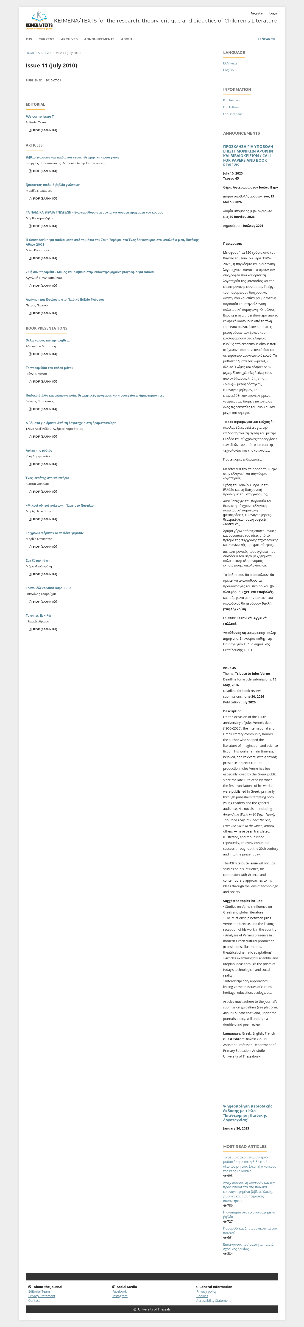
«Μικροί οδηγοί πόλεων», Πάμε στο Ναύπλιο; (60, 505)
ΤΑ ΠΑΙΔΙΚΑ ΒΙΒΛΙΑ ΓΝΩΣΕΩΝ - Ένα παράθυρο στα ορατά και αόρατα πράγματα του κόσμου (94, 212)
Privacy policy (206, 1291)
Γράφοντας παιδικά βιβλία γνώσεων (53, 185)
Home (30, 53)
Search (266, 39)
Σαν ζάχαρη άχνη (38, 560)
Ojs (29, 39)
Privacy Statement (42, 1296)
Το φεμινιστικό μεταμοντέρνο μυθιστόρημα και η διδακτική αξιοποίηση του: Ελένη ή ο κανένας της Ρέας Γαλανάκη (249, 1164)
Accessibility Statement (213, 1300)
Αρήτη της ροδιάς (39, 450)
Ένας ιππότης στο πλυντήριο (47, 478)
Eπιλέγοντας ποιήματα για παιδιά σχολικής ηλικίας (248, 1246)
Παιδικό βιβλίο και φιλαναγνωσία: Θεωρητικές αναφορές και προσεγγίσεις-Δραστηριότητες (95, 395)
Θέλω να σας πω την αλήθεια (48, 340)
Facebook (119, 1291)
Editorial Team (39, 1291)
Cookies (202, 1296)
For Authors (231, 107)
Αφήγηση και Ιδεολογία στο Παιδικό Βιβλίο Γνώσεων (65, 299)
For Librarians (233, 114)
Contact (34, 1300)
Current (46, 39)
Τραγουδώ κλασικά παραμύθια (48, 588)
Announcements (99, 39)
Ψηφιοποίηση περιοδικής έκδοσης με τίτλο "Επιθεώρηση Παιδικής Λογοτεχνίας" (247, 1113)
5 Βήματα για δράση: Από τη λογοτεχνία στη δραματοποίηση (71, 423)
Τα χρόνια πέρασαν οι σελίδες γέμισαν (55, 533)
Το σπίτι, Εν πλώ (38, 616)
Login (273, 13)
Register (257, 13)
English (228, 70)
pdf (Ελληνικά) (44, 130)
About (127, 39)
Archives (69, 39)
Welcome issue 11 (40, 116)
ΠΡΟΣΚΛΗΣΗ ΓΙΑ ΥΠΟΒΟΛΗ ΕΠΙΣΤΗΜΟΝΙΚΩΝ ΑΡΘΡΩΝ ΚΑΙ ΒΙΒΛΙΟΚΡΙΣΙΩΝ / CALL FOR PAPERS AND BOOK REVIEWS (248, 155)
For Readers (231, 100)
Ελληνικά (230, 63)
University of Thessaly (152, 1309)
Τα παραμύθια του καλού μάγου (49, 368)
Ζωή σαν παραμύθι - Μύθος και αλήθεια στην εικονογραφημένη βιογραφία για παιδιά (90, 272)
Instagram (120, 1296)
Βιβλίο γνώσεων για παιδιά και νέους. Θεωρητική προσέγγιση (72, 157)
